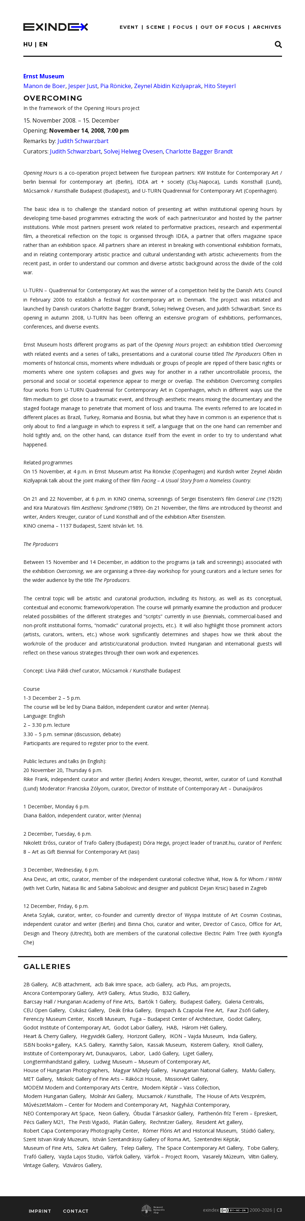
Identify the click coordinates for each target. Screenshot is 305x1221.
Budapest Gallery (198, 1001)
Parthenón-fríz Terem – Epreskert (235, 1111)
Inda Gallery (239, 1035)
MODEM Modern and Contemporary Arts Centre (79, 1086)
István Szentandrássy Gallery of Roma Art (140, 1137)
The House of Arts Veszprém (228, 1094)
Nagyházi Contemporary (198, 1103)
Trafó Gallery (38, 1154)
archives (267, 27)
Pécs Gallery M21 (43, 1120)
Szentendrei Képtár (216, 1137)
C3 (279, 1207)
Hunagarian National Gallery (201, 1069)
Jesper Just (82, 86)
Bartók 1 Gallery (155, 1001)
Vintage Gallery (40, 1162)
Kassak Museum (166, 1043)
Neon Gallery (113, 1111)
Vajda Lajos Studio (80, 1154)
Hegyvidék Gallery (100, 1035)
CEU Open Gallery (43, 1009)
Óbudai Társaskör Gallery (162, 1111)
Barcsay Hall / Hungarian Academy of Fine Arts (77, 1001)
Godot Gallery (243, 1018)
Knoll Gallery (246, 1043)
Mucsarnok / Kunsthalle (163, 1094)
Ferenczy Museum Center (53, 1018)
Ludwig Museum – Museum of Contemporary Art (149, 1060)
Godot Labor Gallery (136, 1026)
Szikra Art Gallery (96, 1145)
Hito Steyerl (220, 86)
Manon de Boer (44, 86)
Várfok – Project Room (170, 1154)
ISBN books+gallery (46, 1043)
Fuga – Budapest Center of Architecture (176, 1018)
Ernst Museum (43, 76)
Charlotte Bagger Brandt (199, 151)
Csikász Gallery (86, 1009)
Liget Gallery (196, 1052)
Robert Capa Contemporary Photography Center (79, 1128)
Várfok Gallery (122, 1154)
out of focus (222, 27)
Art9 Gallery (110, 993)
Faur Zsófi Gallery (246, 1009)
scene (155, 27)
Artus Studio (143, 993)
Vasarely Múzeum (222, 1154)
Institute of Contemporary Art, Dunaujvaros (74, 1052)
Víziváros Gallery (81, 1162)
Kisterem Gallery (209, 1043)
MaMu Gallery (255, 1069)
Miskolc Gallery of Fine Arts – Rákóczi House (108, 1077)
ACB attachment (71, 984)
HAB (170, 1026)
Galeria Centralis (241, 1001)
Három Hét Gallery (201, 1026)
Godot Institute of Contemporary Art (65, 1026)
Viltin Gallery (262, 1154)
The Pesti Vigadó (87, 1120)
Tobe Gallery (260, 1145)
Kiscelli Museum (106, 1018)
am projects (214, 984)
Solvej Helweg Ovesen (133, 151)
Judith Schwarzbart (82, 141)
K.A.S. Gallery (89, 1043)
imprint (40, 1209)
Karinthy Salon (125, 1043)
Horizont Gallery (144, 1035)
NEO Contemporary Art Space (58, 1111)
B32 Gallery (175, 993)
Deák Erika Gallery (129, 1009)
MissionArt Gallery (185, 1077)
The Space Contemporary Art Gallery (198, 1145)
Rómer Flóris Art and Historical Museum (187, 1128)
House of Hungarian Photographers (64, 1069)
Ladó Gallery (162, 1052)
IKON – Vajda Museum (194, 1035)
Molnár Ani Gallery (110, 1094)
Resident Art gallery (217, 1120)
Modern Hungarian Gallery (53, 1094)
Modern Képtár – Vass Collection (179, 1086)
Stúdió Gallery (255, 1128)
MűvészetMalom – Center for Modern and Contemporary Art (94, 1103)
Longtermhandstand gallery (55, 1060)
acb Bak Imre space (118, 984)
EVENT (129, 27)
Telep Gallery (136, 1145)
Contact (76, 1209)
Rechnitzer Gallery (169, 1120)
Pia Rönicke (115, 86)
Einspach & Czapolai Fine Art (188, 1009)
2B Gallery (35, 984)
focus (183, 27)
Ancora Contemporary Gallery (57, 993)
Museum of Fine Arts (47, 1145)
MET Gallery (37, 1077)
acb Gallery (158, 984)
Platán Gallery (128, 1120)
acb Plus (185, 984)
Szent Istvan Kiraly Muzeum (55, 1137)
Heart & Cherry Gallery (49, 1035)
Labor (136, 1052)
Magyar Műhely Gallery (138, 1069)
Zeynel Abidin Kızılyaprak (167, 86)
